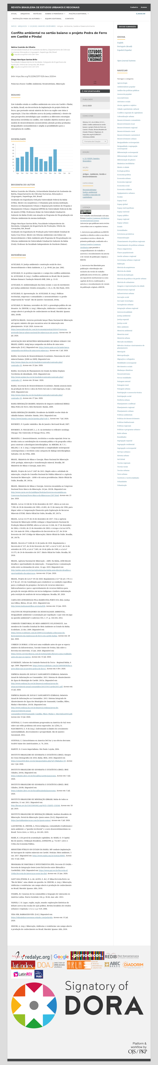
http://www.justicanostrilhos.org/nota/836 (28, 606)
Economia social (123, 186)
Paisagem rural (123, 385)
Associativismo (123, 98)
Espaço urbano (122, 223)
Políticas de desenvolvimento (128, 418)
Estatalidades (122, 230)
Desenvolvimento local (126, 124)
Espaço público (123, 215)
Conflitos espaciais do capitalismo (91, 195)
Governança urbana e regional (128, 260)
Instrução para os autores (26, 19)
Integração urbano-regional (127, 308)
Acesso (144, 7)
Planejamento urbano (125, 411)
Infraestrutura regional (126, 290)
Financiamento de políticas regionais (131, 241)
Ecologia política (123, 171)
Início (13, 26)
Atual (14, 14)
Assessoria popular (124, 94)
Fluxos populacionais (125, 252)
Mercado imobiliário (125, 342)
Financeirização (123, 238)
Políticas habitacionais (125, 422)
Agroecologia (122, 83)
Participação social (124, 396)
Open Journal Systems (126, 60)
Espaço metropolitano (125, 208)
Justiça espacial (123, 319)
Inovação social (123, 297)
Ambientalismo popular (126, 87)
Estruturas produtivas (125, 234)
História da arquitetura (126, 267)
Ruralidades (121, 437)
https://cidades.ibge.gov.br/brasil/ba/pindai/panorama (33, 790)
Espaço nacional (123, 212)
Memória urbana (123, 338)
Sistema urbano (123, 455)
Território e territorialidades (128, 478)
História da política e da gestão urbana (131, 278)
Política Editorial (78, 14)
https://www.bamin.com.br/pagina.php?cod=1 (30, 418)
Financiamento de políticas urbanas (130, 245)
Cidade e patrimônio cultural (128, 109)
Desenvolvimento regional (127, 127)
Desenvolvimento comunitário (128, 120)
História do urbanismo (125, 282)
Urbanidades (122, 481)
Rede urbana (122, 433)
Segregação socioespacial (126, 448)
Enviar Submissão (127, 27)
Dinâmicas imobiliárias (126, 163)
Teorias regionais (123, 463)
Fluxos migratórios (124, 249)
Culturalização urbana (125, 116)
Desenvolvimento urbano (127, 139)
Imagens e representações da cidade (130, 286)
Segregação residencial (125, 444)
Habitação (121, 264)
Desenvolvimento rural (126, 131)
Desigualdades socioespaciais (128, 142)
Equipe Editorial (53, 19)
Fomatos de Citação (92, 141)
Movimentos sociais (124, 366)
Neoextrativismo (89, 190)
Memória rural (122, 334)
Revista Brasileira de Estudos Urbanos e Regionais (45, 7)
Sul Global (121, 459)
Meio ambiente (123, 327)
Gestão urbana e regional (126, 256)
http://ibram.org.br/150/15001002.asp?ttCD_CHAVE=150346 (35, 805)
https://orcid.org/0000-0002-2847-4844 (26, 54)
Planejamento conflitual (126, 404)
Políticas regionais (124, 426)
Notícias (37, 14)
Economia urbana (124, 178)
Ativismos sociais (124, 101)
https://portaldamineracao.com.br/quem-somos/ (31, 820)
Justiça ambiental (90, 192)
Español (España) (124, 50)
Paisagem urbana (123, 389)
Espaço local (122, 200)
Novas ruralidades (124, 378)
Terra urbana (122, 474)
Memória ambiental (124, 330)
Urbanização (122, 485)
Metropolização (123, 355)
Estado (119, 226)
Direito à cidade (123, 167)
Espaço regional (123, 219)
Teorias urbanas (123, 470)
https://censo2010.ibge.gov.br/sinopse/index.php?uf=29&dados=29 (38, 761)
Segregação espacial (124, 441)
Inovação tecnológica (125, 301)
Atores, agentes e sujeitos (126, 105)
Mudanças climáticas (125, 370)
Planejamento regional (125, 407)
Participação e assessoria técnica (129, 392)
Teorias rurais (122, 467)
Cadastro (134, 7)
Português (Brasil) (124, 46)
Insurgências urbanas (125, 304)
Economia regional (124, 182)
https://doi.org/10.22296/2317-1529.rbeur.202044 (36, 76)
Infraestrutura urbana (125, 293)
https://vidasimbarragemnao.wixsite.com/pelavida (32, 917)
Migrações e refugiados (126, 359)
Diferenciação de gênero (126, 160)
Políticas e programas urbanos (128, 429)
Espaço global (122, 204)
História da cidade (124, 271)
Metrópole (121, 352)
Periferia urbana (123, 400)
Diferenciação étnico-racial (127, 156)
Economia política (124, 175)
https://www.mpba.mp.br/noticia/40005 (48, 855)
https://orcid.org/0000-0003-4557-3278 (26, 67)
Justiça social (122, 323)
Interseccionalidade (124, 312)
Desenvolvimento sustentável (128, 135)
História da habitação (125, 275)
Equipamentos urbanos (126, 193)
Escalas (120, 197)
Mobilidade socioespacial (126, 363)
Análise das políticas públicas (128, 90)
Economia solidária (124, 189)
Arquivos (25, 14)
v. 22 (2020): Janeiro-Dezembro (42, 26)
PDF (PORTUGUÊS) (92, 91)
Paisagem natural (123, 381)
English (120, 42)
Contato (69, 19)
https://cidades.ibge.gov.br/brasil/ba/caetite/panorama (33, 776)
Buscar (140, 14)
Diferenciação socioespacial (127, 152)
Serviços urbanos (123, 452)
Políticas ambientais (124, 415)
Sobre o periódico (54, 14)
